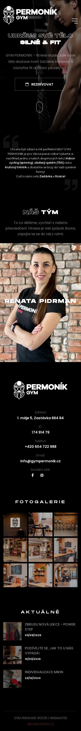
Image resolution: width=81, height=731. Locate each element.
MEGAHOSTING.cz (40, 724)
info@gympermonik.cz (40, 461)
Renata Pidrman (40, 301)
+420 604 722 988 (40, 446)
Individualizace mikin (44, 672)
